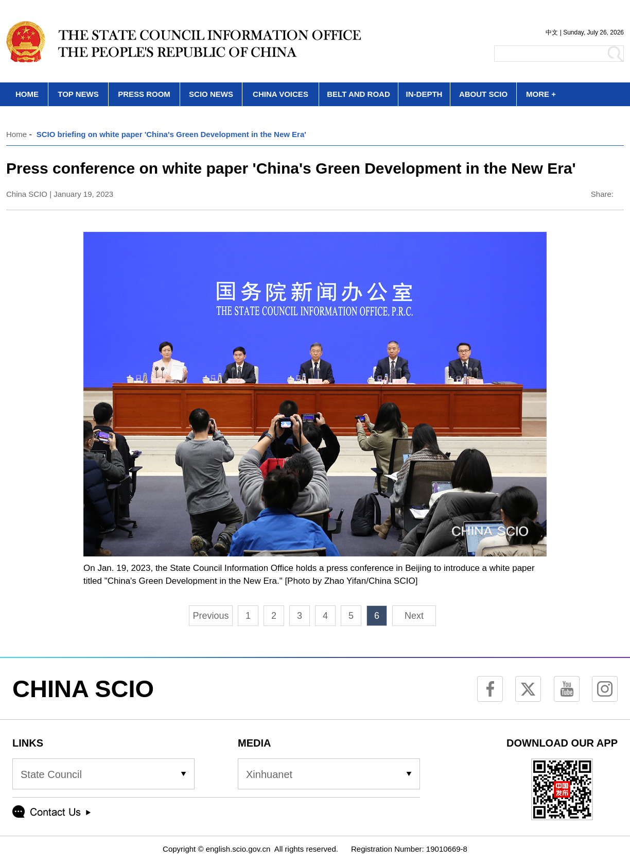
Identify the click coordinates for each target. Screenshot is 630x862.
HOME (27, 94)
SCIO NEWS (211, 94)
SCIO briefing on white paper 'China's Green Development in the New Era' (171, 134)
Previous (210, 616)
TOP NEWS (78, 94)
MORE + (541, 94)
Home (16, 134)
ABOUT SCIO (483, 94)
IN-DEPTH (424, 94)
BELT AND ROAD (358, 94)
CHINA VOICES (280, 94)
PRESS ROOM (144, 94)
